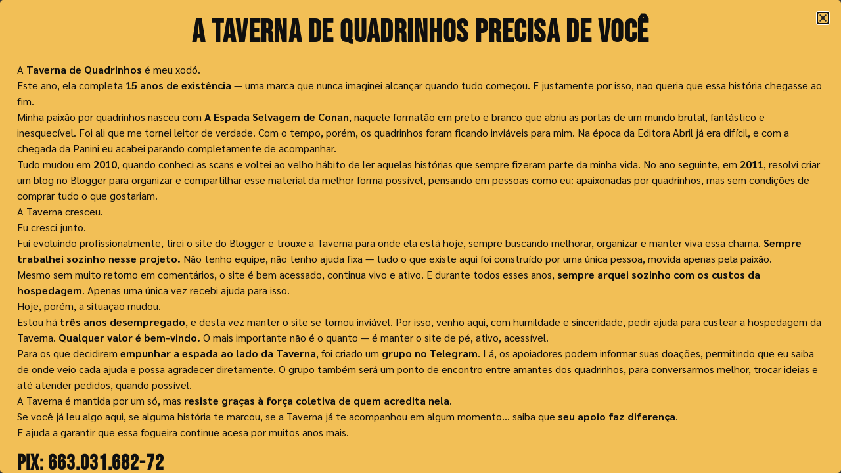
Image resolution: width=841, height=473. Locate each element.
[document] (420, 236)
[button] (823, 18)
